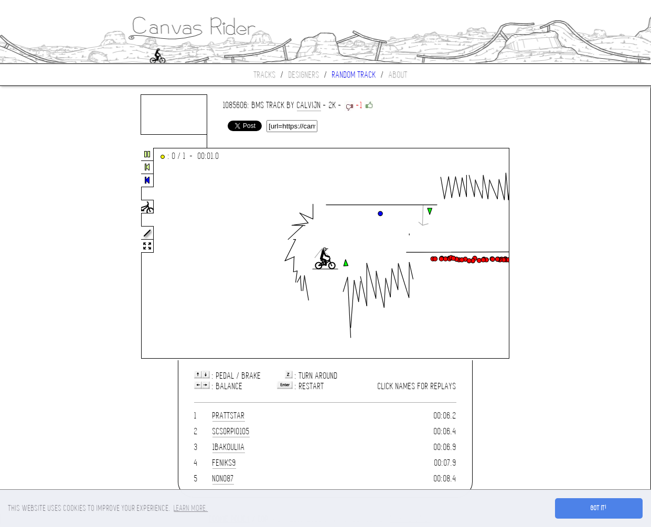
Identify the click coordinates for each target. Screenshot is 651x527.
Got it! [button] (599, 508)
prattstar (228, 415)
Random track (354, 74)
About (398, 74)
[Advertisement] (44, 253)
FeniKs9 (224, 462)
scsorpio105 (231, 431)
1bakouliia (228, 447)
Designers (304, 74)
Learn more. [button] (191, 508)
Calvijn (309, 105)
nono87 (223, 478)
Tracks (265, 74)
